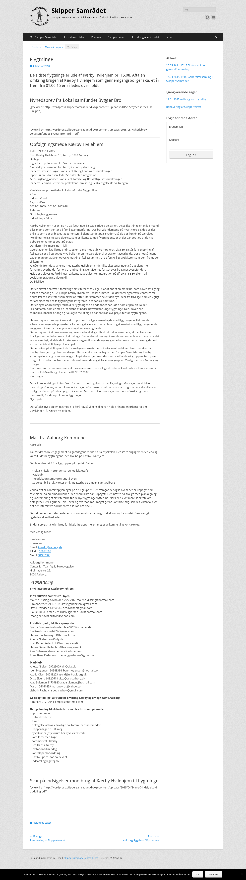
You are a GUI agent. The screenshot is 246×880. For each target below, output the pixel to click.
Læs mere (213, 874)
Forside (36, 47)
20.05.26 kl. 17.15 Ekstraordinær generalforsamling (186, 67)
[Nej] (242, 874)
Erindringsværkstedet (145, 37)
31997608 (44, 555)
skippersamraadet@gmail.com (81, 858)
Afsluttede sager (54, 47)
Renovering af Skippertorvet (183, 107)
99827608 (45, 551)
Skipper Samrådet (79, 10)
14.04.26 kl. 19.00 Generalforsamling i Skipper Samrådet (189, 79)
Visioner (96, 37)
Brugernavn (176, 126)
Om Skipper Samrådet (44, 37)
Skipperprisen (116, 37)
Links (169, 37)
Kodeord (174, 139)
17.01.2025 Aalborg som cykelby (186, 99)
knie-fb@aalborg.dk (50, 547)
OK (197, 874)
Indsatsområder (74, 37)
